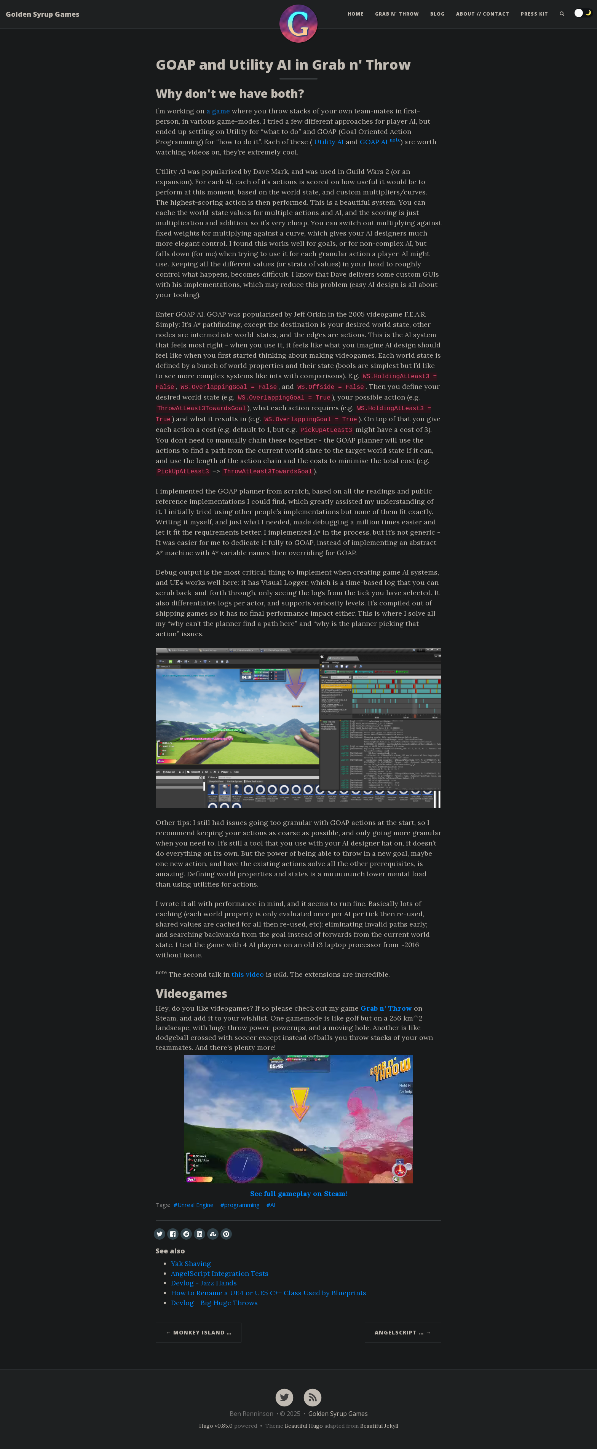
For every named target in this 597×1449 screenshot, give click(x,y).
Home (356, 17)
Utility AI (329, 141)
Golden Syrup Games (43, 17)
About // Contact (482, 17)
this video (247, 974)
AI (273, 1205)
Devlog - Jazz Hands (204, 1283)
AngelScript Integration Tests (219, 1273)
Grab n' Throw (397, 17)
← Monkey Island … (198, 1332)
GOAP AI (374, 141)
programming (242, 1205)
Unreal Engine (195, 1205)
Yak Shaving (191, 1263)
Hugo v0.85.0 (216, 1425)
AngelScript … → (403, 1332)
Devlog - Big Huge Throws (214, 1302)
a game (218, 111)
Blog (437, 17)
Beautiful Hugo (304, 1425)
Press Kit (534, 17)
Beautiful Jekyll (379, 1425)
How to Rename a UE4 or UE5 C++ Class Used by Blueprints (268, 1292)
